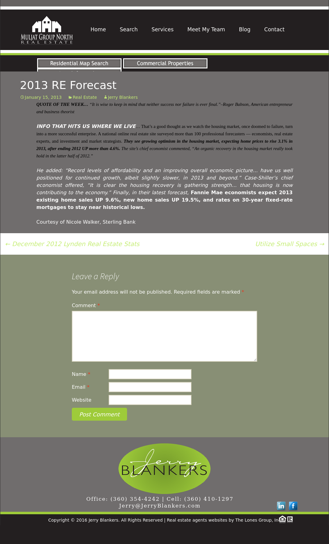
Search (128, 29)
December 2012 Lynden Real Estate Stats (72, 262)
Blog (244, 29)
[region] (164, 62)
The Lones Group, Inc (258, 538)
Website (81, 419)
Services (163, 29)
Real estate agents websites (197, 538)
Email (80, 406)
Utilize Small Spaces (289, 262)
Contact (274, 29)
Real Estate (85, 116)
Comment (86, 324)
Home (98, 29)
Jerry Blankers (123, 116)
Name (81, 393)
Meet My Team (206, 29)
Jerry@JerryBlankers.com (160, 524)
